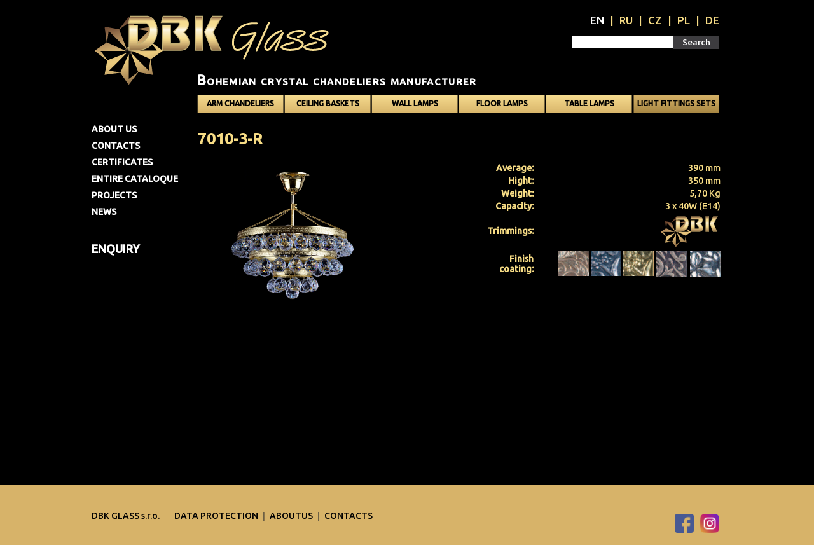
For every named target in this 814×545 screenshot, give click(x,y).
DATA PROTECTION (217, 516)
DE (712, 20)
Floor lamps (502, 103)
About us (114, 129)
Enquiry (116, 248)
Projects (114, 195)
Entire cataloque (135, 179)
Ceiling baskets (327, 103)
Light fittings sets (676, 103)
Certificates (122, 162)
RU (626, 20)
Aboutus (292, 516)
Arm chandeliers (240, 103)
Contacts (116, 146)
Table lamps (589, 103)
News (104, 212)
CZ (655, 20)
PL (683, 20)
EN (597, 20)
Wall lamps (415, 103)
